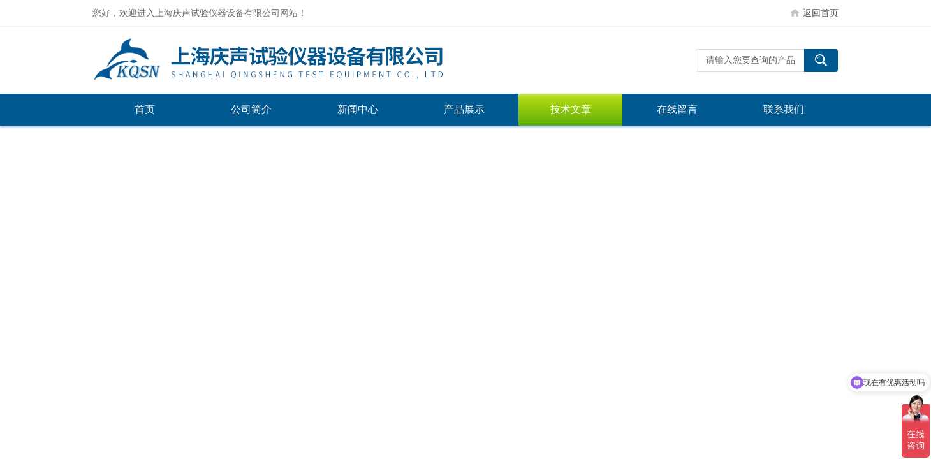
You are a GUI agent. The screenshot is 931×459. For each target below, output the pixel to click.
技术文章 (570, 109)
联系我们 (783, 109)
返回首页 (821, 13)
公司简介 (251, 109)
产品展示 (464, 109)
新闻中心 (357, 109)
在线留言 (677, 109)
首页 (145, 109)
